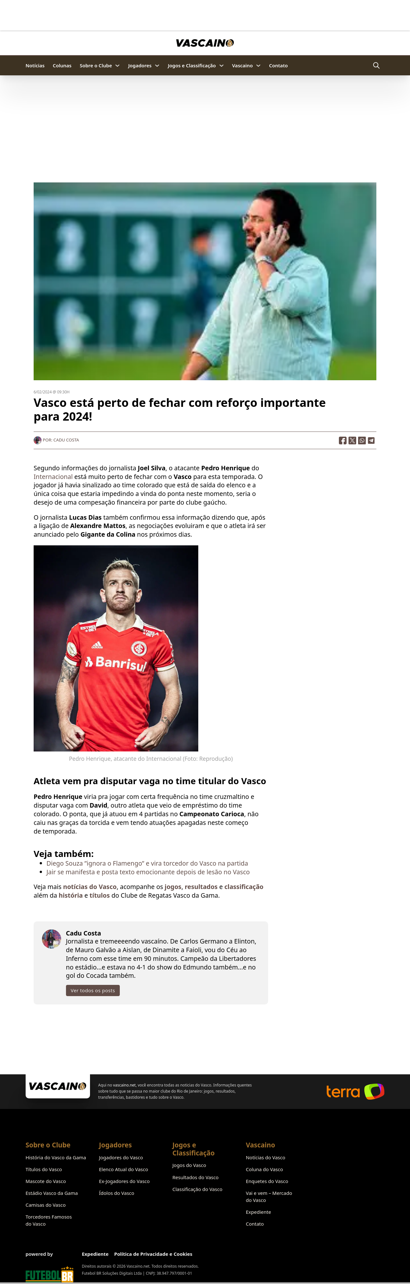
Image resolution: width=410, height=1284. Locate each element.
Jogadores (140, 65)
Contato (278, 65)
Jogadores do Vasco (121, 1157)
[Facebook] (343, 440)
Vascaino (242, 65)
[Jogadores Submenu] (157, 65)
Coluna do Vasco (264, 1169)
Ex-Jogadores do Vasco (124, 1181)
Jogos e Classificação (192, 65)
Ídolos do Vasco (116, 1193)
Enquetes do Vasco (267, 1181)
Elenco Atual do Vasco (123, 1169)
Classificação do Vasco (197, 1189)
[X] (352, 440)
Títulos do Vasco (44, 1169)
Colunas (62, 65)
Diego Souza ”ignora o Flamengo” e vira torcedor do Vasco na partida (147, 862)
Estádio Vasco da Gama (52, 1193)
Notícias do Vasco (265, 1157)
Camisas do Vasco (46, 1205)
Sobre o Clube (96, 65)
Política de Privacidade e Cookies (153, 1254)
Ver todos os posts (93, 990)
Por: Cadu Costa (56, 439)
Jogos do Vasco (189, 1165)
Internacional (53, 476)
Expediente (258, 1212)
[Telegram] (371, 440)
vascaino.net (124, 1085)
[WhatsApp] (362, 440)
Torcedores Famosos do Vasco (49, 1220)
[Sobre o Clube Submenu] (117, 65)
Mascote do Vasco (46, 1181)
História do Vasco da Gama (56, 1157)
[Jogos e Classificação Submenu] (221, 65)
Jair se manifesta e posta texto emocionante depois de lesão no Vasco (148, 871)
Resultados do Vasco (195, 1177)
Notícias (35, 65)
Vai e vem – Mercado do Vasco (269, 1196)
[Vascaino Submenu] (258, 65)
